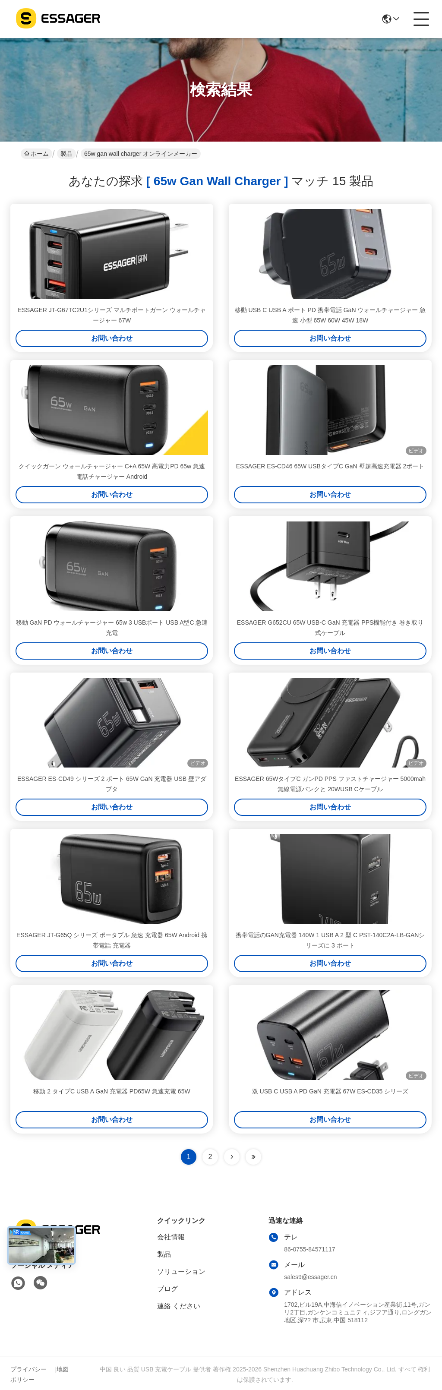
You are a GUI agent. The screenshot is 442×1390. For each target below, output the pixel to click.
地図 (63, 1369)
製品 (66, 153)
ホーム (36, 153)
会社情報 (171, 1237)
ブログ (167, 1288)
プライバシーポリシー (28, 1374)
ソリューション (181, 1271)
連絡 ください (178, 1306)
